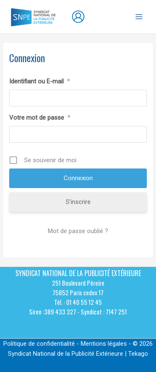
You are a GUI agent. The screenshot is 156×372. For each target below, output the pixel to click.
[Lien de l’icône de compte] (78, 16)
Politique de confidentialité (39, 343)
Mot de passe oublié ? (78, 231)
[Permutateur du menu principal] (139, 16)
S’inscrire (78, 202)
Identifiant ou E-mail (39, 81)
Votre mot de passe (39, 117)
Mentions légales (104, 343)
